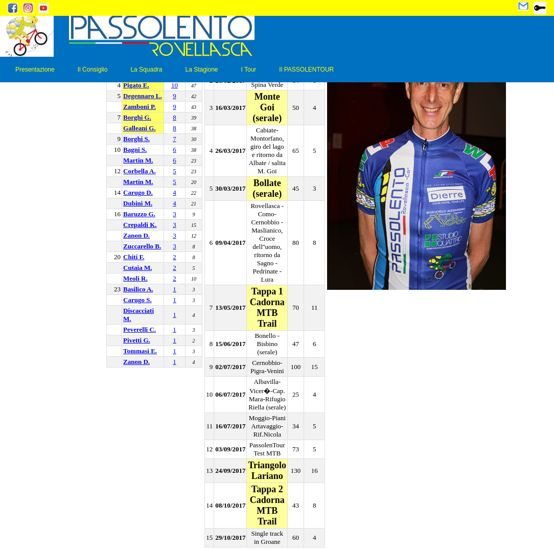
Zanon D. (136, 235)
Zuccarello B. (142, 246)
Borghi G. (137, 117)
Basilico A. (138, 289)
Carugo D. (138, 192)
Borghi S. (136, 139)
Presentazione (35, 69)
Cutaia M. (137, 267)
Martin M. (138, 160)
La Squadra (146, 69)
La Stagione (201, 69)
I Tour (249, 69)
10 (174, 85)
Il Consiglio (93, 69)
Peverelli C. (139, 329)
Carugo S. (137, 300)
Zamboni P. (139, 106)
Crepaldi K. (140, 224)
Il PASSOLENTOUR (306, 69)
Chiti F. (133, 257)
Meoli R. (135, 278)
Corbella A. (139, 171)
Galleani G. (139, 128)
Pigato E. (136, 85)
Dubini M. (137, 203)
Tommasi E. (140, 351)
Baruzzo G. (139, 214)
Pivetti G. (136, 340)
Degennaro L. (142, 96)
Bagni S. (135, 149)
